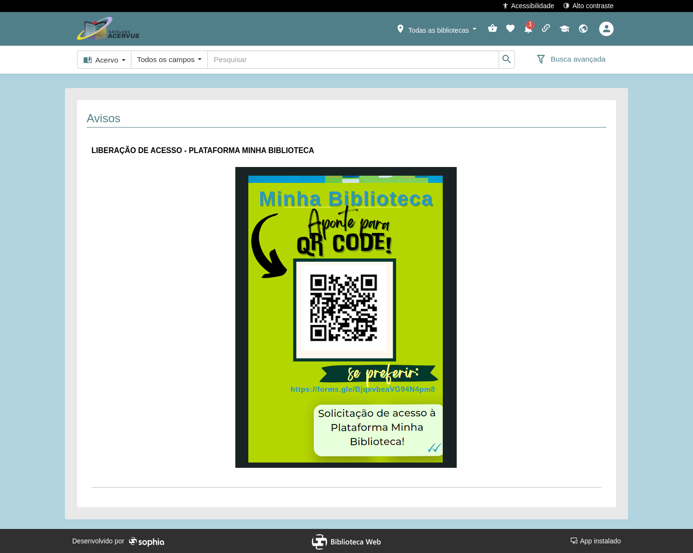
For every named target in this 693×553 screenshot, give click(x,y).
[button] (436, 28)
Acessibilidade (528, 5)
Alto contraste (588, 5)
